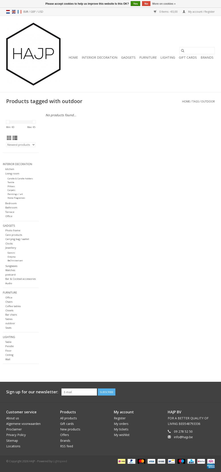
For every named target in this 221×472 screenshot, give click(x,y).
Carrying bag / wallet (17, 239)
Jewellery (10, 247)
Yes (135, 3)
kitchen (9, 169)
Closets (9, 310)
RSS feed (66, 446)
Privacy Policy (16, 435)
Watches (10, 270)
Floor (8, 350)
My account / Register (199, 12)
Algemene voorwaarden (23, 424)
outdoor (208, 101)
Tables (8, 319)
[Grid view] (9, 138)
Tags (195, 101)
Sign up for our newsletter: (32, 392)
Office (8, 216)
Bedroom (11, 203)
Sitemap (12, 440)
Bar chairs (11, 314)
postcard (10, 274)
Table (8, 342)
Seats (8, 327)
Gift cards (188, 57)
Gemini (11, 252)
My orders (121, 424)
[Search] (197, 50)
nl (8, 12)
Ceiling (9, 354)
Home (73, 57)
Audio (8, 283)
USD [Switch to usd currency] (40, 12)
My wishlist (122, 435)
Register (120, 418)
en (14, 12)
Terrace (9, 212)
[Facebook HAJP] (195, 392)
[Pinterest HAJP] (203, 392)
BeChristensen (15, 260)
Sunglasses (11, 266)
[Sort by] (21, 144)
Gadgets (128, 57)
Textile (11, 182)
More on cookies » (164, 3)
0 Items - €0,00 (166, 12)
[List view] (15, 138)
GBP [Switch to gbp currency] (33, 12)
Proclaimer (14, 429)
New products (70, 429)
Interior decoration (99, 57)
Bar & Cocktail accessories (20, 278)
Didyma (12, 256)
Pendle (9, 346)
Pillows (11, 186)
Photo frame (12, 230)
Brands (207, 57)
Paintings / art (15, 194)
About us (12, 418)
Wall (7, 359)
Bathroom (11, 207)
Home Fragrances (16, 197)
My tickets (121, 429)
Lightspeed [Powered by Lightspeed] (60, 461)
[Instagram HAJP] (211, 392)
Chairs (8, 301)
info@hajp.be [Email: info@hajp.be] (183, 437)
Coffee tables (13, 306)
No (146, 3)
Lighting (167, 57)
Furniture (148, 57)
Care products (13, 234)
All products (68, 418)
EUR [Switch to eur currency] (26, 12)
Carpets (11, 190)
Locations (13, 446)
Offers (64, 435)
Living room (12, 173)
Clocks (9, 243)
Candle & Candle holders (20, 178)
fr (19, 12)
